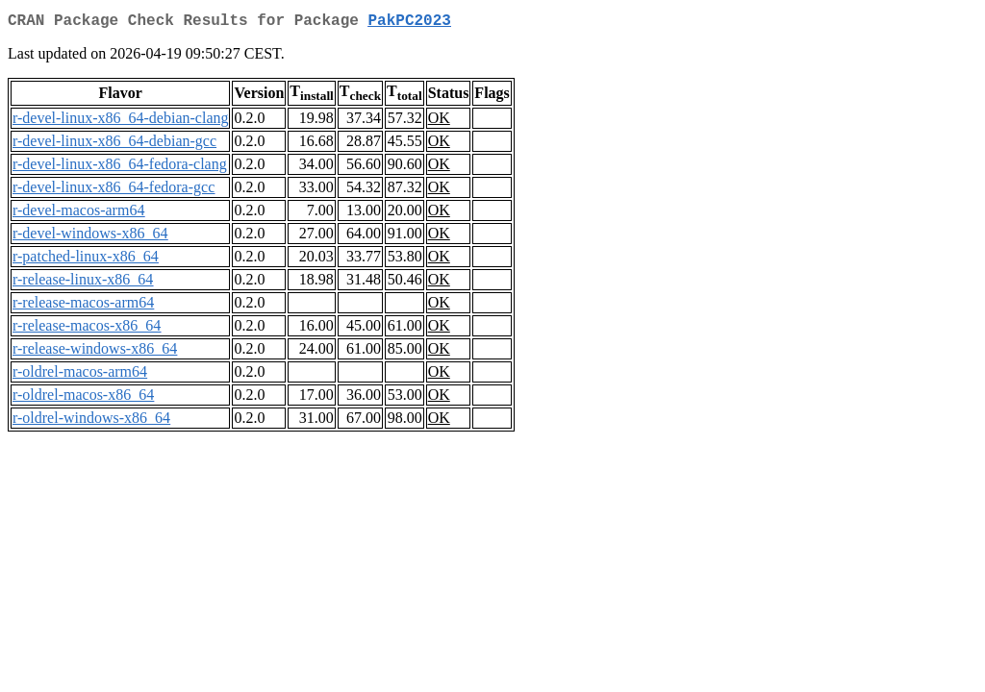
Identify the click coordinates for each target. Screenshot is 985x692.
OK (439, 121)
